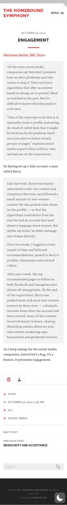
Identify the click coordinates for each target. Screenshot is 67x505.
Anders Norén (39, 497)
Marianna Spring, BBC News (24, 55)
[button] (59, 498)
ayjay (12, 394)
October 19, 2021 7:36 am (26, 402)
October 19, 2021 (33, 32)
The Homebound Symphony (23, 13)
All (10, 410)
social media (18, 418)
